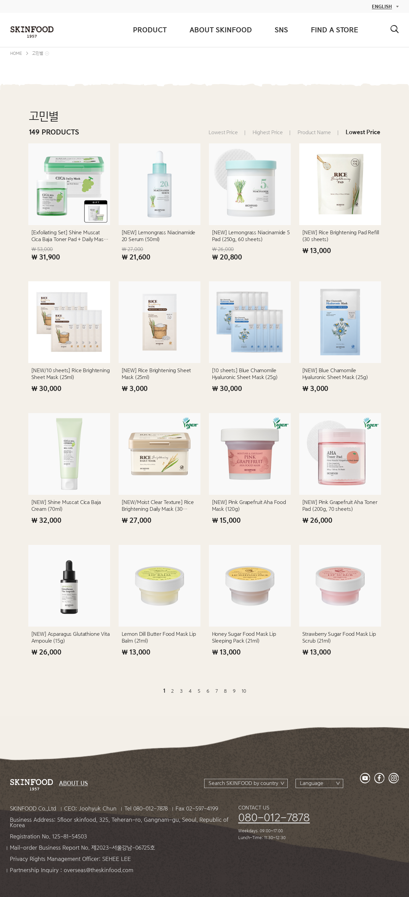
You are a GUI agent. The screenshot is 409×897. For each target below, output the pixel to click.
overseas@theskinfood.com (98, 870)
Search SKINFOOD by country (243, 783)
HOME (16, 53)
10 (244, 691)
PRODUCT (150, 29)
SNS (281, 29)
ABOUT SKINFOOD (221, 29)
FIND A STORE (334, 29)
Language (311, 783)
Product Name (314, 132)
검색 (394, 29)
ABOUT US (73, 783)
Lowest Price (223, 132)
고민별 (37, 53)
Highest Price (268, 132)
